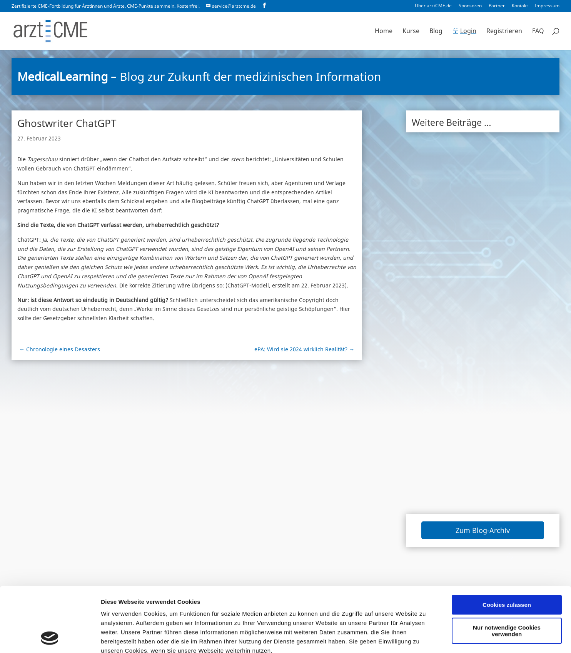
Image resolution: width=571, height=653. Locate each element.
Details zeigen (120, 638)
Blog (435, 31)
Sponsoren (470, 6)
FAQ (538, 31)
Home (383, 31)
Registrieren (504, 31)
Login (468, 31)
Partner (497, 6)
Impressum (547, 6)
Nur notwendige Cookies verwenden (507, 569)
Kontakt (520, 6)
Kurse (410, 31)
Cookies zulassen (507, 544)
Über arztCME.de (433, 6)
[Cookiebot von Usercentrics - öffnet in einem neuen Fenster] (49, 638)
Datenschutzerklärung (199, 608)
